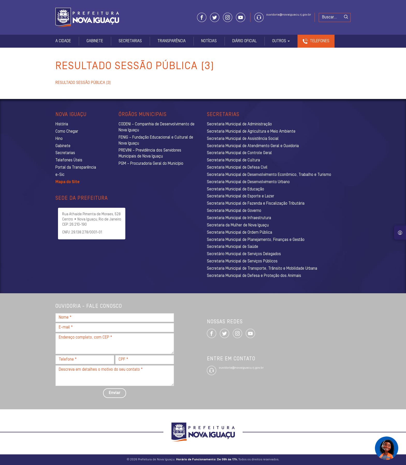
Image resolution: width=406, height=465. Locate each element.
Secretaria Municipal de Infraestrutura (239, 218)
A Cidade (63, 41)
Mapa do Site (67, 182)
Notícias (209, 41)
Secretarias (130, 41)
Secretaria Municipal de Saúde (232, 247)
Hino (59, 139)
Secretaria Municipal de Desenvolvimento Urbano (248, 182)
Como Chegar (66, 132)
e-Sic (59, 175)
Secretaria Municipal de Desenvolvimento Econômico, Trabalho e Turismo (269, 175)
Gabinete (94, 41)
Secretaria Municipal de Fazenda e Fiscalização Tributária (255, 204)
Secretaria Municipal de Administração (239, 124)
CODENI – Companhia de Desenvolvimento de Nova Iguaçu (156, 127)
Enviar (114, 393)
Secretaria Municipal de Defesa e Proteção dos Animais (254, 276)
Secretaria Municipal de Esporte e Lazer (240, 196)
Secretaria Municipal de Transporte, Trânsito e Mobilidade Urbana (262, 269)
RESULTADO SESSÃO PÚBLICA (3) (83, 83)
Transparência (171, 41)
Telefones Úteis (68, 160)
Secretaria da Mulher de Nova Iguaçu (238, 225)
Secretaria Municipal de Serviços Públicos (242, 261)
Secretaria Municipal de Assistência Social (243, 139)
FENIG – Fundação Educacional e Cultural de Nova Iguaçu (156, 140)
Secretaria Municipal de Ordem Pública (239, 233)
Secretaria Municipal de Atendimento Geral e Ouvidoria (253, 146)
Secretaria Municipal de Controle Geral (239, 153)
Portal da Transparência (75, 168)
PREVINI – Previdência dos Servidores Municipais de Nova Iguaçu (150, 153)
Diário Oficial (244, 41)
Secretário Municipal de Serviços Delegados (244, 254)
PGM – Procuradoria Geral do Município (151, 164)
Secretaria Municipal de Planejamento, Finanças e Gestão (255, 240)
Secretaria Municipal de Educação (235, 189)
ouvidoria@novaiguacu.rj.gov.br (288, 14)
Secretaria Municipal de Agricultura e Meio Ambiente (251, 132)
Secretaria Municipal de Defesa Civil (237, 168)
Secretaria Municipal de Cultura (233, 160)
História (61, 124)
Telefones (319, 41)
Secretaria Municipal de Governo (234, 211)
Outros (281, 41)
